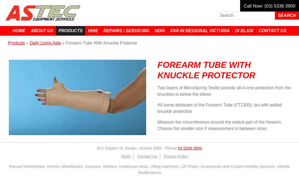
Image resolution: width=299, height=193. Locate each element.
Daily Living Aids (45, 43)
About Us (42, 30)
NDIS (160, 30)
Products (71, 30)
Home (19, 30)
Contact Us (272, 30)
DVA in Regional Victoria (200, 30)
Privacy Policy (176, 156)
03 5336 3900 (190, 148)
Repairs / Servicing (126, 30)
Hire (93, 30)
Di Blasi (244, 30)
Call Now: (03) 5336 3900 (270, 6)
